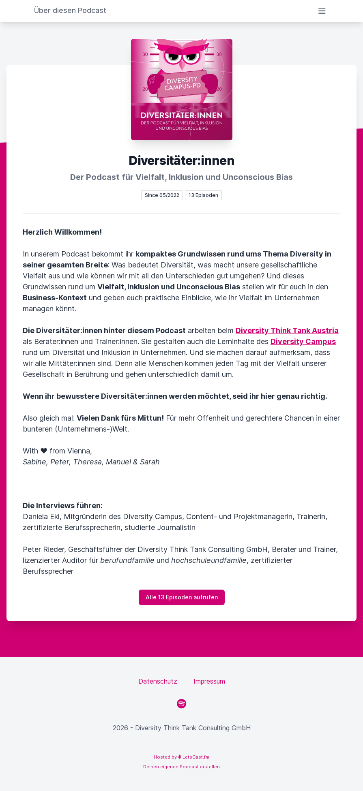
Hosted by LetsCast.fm (181, 757)
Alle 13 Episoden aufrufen (182, 597)
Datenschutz (157, 681)
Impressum (209, 681)
